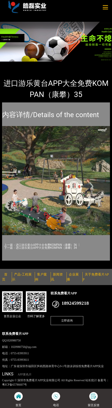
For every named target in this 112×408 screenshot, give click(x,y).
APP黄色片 (25, 374)
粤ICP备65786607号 (14, 384)
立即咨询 (67, 320)
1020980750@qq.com (24, 346)
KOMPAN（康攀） (51, 64)
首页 (9, 64)
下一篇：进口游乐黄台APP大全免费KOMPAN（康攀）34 (40, 247)
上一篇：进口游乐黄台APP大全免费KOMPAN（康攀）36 (40, 244)
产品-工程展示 (26, 64)
